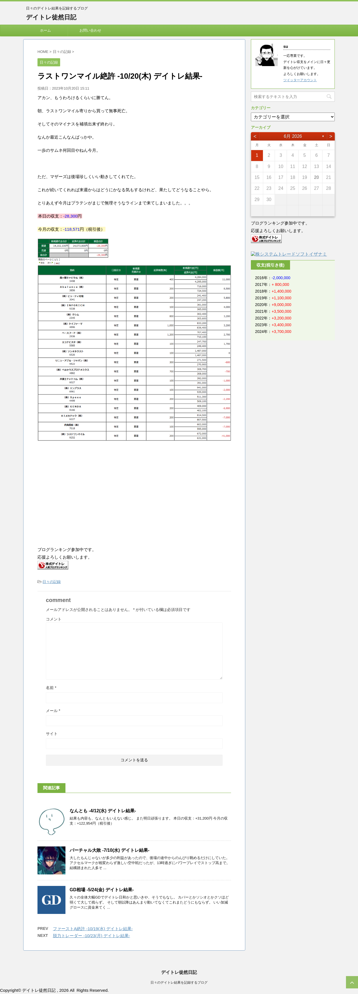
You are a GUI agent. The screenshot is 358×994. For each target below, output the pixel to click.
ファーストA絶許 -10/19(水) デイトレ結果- (93, 928)
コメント (54, 619)
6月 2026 (293, 136)
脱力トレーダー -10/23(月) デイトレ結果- (91, 935)
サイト (52, 733)
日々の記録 (52, 582)
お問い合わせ (90, 30)
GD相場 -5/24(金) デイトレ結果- (102, 889)
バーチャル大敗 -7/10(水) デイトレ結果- (109, 850)
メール (53, 710)
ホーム (45, 30)
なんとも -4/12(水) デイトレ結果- (103, 810)
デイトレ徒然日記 (51, 17)
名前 (51, 687)
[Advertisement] (84, 494)
